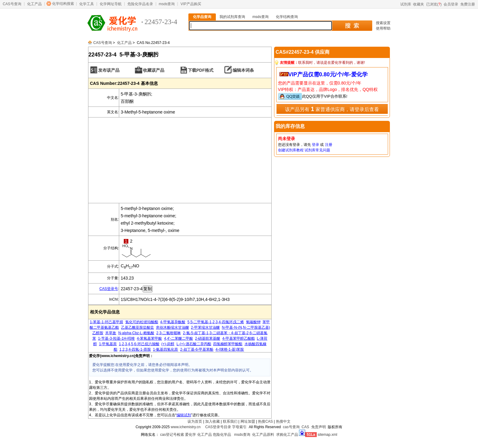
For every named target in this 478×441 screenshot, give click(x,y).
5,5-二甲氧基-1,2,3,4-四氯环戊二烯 (215, 322)
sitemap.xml (327, 434)
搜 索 (352, 25)
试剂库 (405, 4)
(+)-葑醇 (167, 344)
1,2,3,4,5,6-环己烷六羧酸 (139, 344)
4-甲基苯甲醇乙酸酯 (238, 338)
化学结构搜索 (63, 4)
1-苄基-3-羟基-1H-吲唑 (116, 338)
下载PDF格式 (200, 70)
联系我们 (230, 421)
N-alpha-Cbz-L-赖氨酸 (136, 333)
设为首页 (194, 421)
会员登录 (451, 4)
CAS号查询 (12, 4)
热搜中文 (283, 421)
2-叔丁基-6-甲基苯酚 (196, 349)
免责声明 (318, 427)
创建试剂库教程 (291, 150)
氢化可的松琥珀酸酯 (141, 322)
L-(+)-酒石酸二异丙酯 (194, 344)
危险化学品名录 (140, 4)
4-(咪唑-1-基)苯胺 (230, 349)
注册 (328, 145)
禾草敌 (110, 333)
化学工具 (86, 4)
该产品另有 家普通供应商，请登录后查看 (332, 109)
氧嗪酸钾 (253, 322)
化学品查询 (202, 17)
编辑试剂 (184, 415)
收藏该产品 (153, 70)
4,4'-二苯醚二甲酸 (178, 338)
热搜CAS (265, 421)
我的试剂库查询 (232, 17)
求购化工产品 (287, 434)
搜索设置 (383, 23)
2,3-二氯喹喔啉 (168, 333)
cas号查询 (291, 427)
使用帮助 (383, 28)
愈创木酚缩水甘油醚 (172, 327)
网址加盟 (248, 421)
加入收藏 (212, 421)
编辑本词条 (243, 70)
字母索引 (239, 427)
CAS (305, 427)
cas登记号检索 (172, 434)
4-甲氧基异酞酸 (172, 322)
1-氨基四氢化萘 (165, 349)
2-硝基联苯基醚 (207, 338)
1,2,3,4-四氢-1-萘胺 (135, 349)
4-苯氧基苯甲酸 (149, 338)
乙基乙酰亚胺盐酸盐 (137, 327)
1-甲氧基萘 (108, 344)
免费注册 (467, 4)
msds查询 (167, 4)
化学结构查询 (287, 17)
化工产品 (34, 4)
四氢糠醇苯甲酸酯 (227, 344)
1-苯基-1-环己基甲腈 (106, 322)
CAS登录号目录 (218, 427)
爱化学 (190, 434)
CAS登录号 (108, 289)
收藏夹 (418, 4)
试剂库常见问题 (317, 150)
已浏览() (434, 4)
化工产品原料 (263, 434)
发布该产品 (109, 70)
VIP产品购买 (190, 4)
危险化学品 (222, 434)
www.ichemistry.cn (186, 427)
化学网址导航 (111, 4)
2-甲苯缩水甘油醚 (205, 327)
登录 (315, 145)
